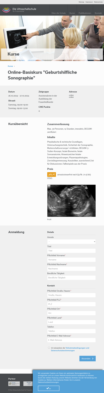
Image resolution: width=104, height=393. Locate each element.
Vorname (56, 255)
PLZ (54, 300)
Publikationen (85, 13)
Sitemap (81, 2)
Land (54, 318)
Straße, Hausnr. (59, 291)
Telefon (50, 327)
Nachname (57, 264)
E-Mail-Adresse (59, 336)
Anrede (50, 237)
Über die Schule (59, 13)
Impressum (89, 2)
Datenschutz (98, 2)
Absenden (85, 359)
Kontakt (98, 13)
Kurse (72, 13)
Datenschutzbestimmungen (48, 382)
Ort (54, 309)
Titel (49, 246)
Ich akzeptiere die (68, 349)
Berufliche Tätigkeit (55, 273)
